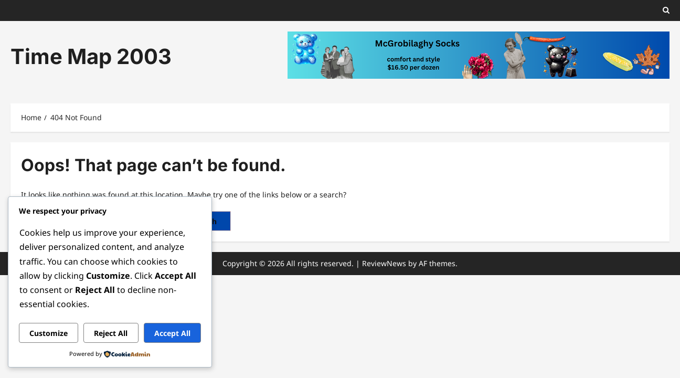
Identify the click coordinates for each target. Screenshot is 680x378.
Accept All (172, 333)
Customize (48, 333)
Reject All (111, 333)
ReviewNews (384, 263)
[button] (666, 10)
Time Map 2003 (91, 56)
